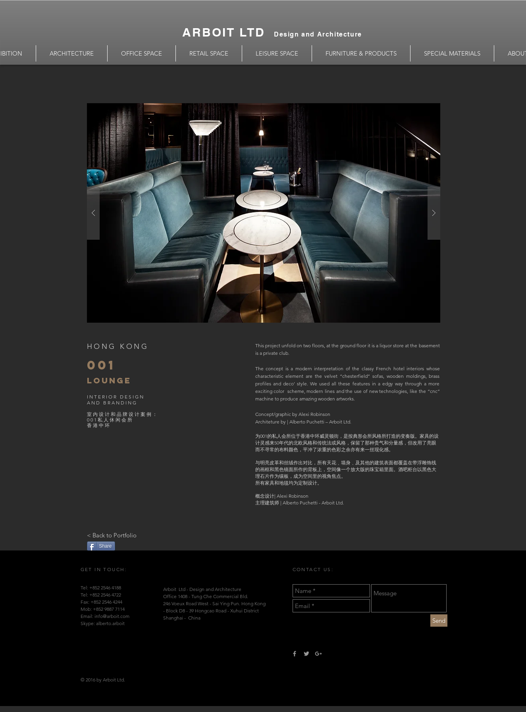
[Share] (101, 546)
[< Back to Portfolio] (112, 535)
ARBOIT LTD (228, 32)
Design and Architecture (318, 34)
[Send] (438, 620)
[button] (263, 213)
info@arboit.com (111, 616)
